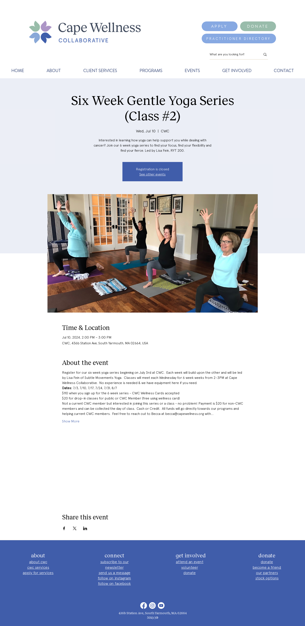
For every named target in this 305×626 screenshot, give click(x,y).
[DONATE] (258, 26)
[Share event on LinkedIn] (85, 528)
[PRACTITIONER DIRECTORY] (239, 38)
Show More (70, 421)
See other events (152, 174)
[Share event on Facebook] (64, 528)
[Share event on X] (75, 528)
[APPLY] (220, 26)
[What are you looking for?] (232, 54)
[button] (53, 70)
